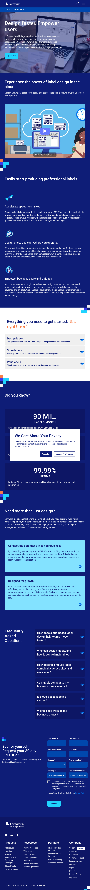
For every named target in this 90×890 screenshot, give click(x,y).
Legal (71, 868)
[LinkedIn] (11, 835)
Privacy (72, 871)
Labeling (8, 851)
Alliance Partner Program (54, 855)
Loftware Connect (12, 869)
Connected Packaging (9, 861)
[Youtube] (6, 835)
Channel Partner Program (54, 849)
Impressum (73, 877)
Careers (72, 848)
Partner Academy (55, 859)
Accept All (46, 454)
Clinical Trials (10, 866)
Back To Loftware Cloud (14, 10)
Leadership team (76, 861)
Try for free (11, 56)
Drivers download (30, 863)
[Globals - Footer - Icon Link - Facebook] (17, 835)
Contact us (73, 855)
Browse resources (30, 848)
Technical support (30, 854)
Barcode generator (30, 867)
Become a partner (55, 863)
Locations (73, 864)
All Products (10, 848)
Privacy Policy (80, 793)
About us (73, 851)
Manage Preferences (64, 454)
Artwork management (10, 855)
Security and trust (76, 858)
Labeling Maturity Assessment (30, 859)
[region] (45, 445)
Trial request (28, 851)
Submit (54, 804)
